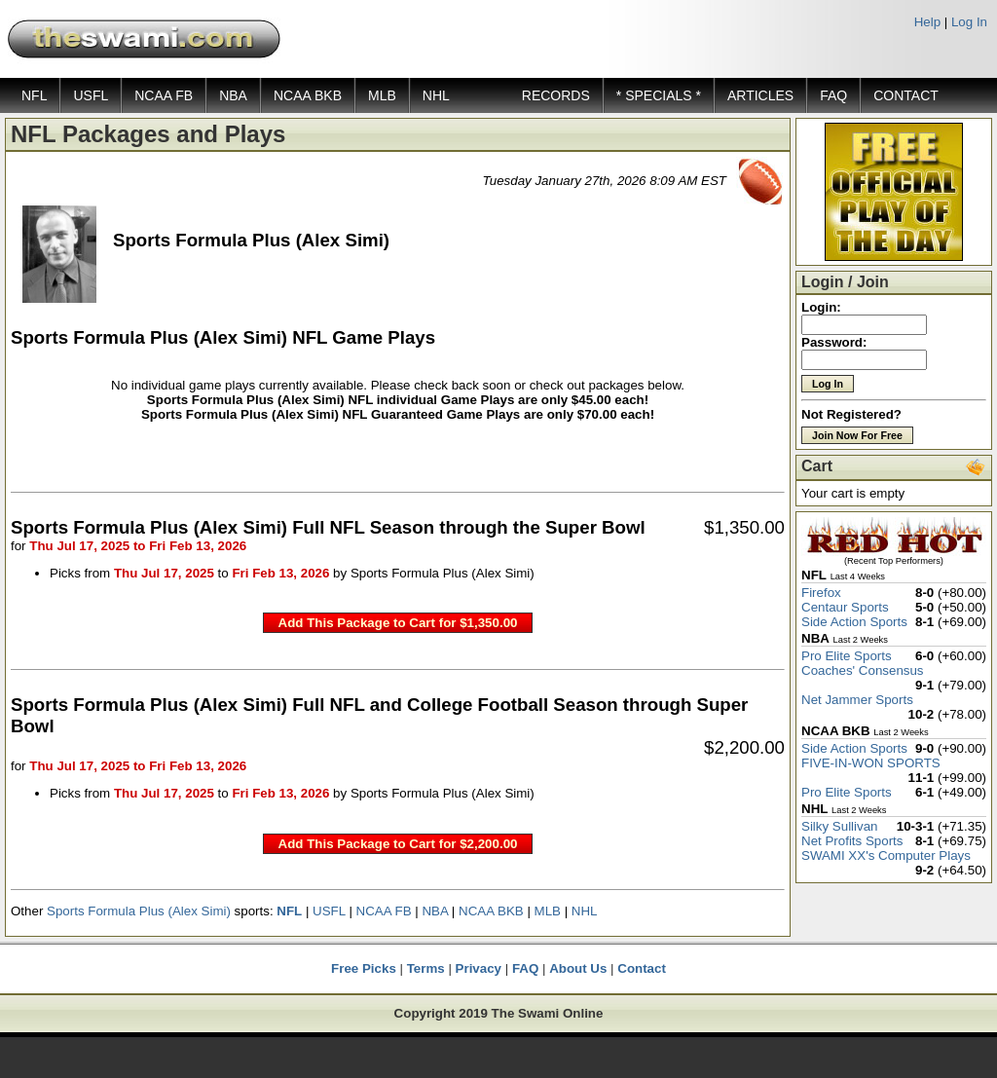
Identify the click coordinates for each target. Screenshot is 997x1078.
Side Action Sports (854, 621)
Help (927, 22)
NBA (233, 95)
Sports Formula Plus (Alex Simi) (139, 911)
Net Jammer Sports (857, 699)
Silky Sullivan (839, 826)
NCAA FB (163, 95)
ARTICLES (760, 95)
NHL (436, 95)
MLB (382, 95)
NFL (34, 95)
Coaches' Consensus (862, 670)
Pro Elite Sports (846, 656)
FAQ (833, 95)
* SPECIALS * (658, 95)
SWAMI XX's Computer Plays (886, 855)
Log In (969, 22)
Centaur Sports (845, 607)
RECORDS (556, 95)
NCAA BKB (308, 95)
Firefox (821, 592)
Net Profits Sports (852, 841)
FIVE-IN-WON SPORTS (871, 763)
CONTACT (906, 95)
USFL (90, 95)
